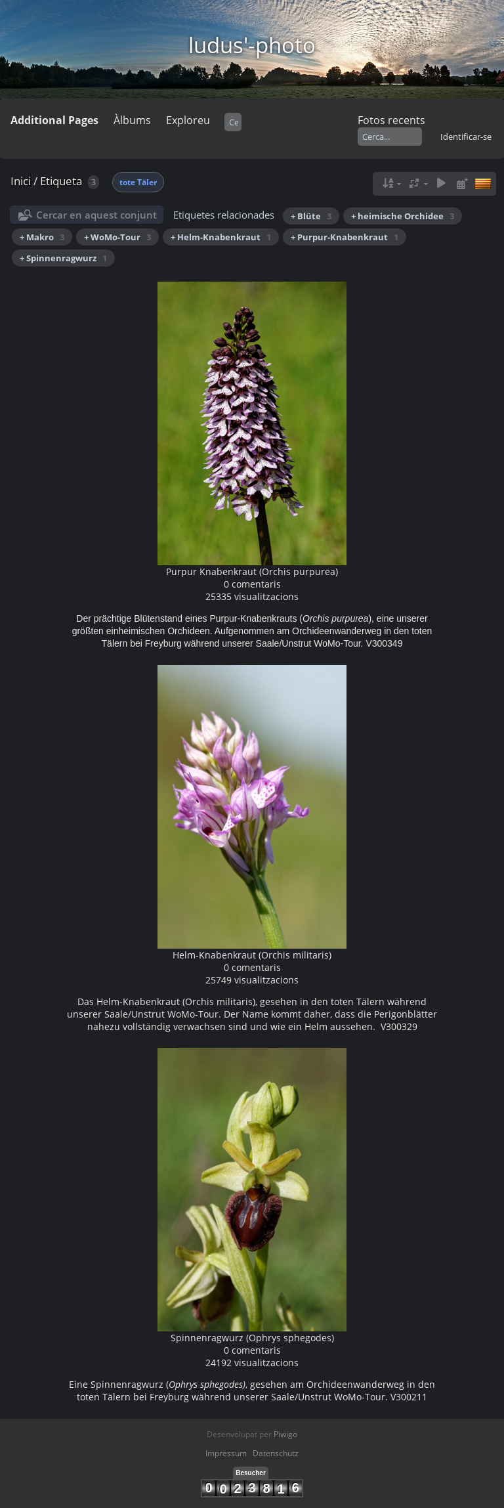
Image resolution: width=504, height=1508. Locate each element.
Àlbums (132, 120)
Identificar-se (466, 136)
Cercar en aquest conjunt (96, 214)
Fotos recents (391, 120)
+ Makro (42, 237)
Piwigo (285, 1434)
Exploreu (188, 120)
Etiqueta (61, 180)
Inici (20, 180)
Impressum (226, 1453)
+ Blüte (311, 216)
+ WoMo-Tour (117, 237)
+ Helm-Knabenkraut (221, 237)
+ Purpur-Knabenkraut (344, 237)
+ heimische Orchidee (402, 216)
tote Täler (138, 182)
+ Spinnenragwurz (63, 258)
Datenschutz (276, 1453)
